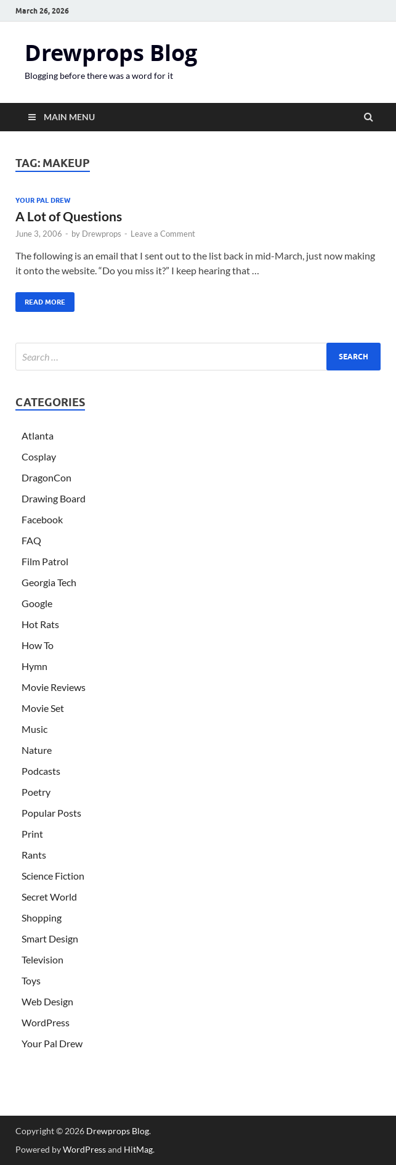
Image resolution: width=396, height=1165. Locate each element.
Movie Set (43, 708)
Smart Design (50, 938)
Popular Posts (51, 813)
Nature (37, 750)
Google (37, 603)
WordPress (46, 1022)
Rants (34, 854)
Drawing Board (54, 498)
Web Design (47, 1001)
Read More (40, 299)
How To (38, 645)
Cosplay (39, 456)
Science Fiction (53, 875)
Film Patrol (45, 561)
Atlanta (38, 435)
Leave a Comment (163, 234)
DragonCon (46, 477)
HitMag (138, 1149)
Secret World (49, 896)
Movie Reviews (54, 687)
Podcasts (41, 771)
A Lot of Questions (68, 216)
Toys (31, 980)
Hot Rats (40, 624)
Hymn (34, 666)
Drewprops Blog (111, 53)
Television (42, 959)
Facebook (42, 519)
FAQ (31, 540)
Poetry (36, 792)
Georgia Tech (49, 582)
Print (32, 834)
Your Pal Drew (42, 200)
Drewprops (101, 234)
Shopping (42, 917)
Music (34, 729)
